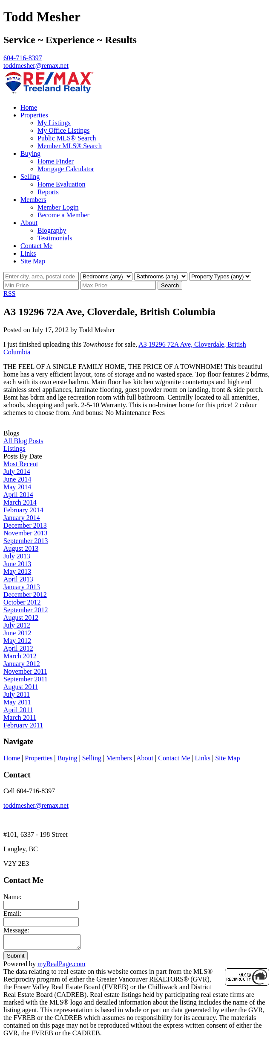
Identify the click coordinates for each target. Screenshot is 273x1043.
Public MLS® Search (66, 138)
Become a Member (63, 215)
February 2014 (23, 510)
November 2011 (25, 671)
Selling (30, 176)
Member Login (57, 207)
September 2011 (25, 679)
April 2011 (18, 709)
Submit (15, 958)
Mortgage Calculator (65, 168)
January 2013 (21, 586)
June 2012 (17, 633)
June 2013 (17, 563)
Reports (48, 192)
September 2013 (25, 540)
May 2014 (17, 487)
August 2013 (20, 548)
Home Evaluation (61, 184)
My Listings (54, 122)
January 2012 (21, 663)
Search (170, 285)
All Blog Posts (23, 440)
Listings (14, 448)
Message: (16, 930)
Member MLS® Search (69, 145)
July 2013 (16, 556)
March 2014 (20, 502)
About (28, 222)
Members (33, 199)
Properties (34, 115)
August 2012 (20, 617)
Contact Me (36, 245)
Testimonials (54, 238)
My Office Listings (63, 130)
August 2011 (20, 686)
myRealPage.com (61, 966)
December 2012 (25, 594)
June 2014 (17, 479)
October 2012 (22, 602)
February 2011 (23, 725)
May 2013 (17, 571)
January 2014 (21, 517)
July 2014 (16, 471)
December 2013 (25, 525)
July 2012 (16, 625)
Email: (12, 913)
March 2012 (20, 656)
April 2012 (18, 648)
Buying (30, 153)
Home (28, 107)
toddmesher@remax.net (36, 805)
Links (28, 253)
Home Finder (55, 161)
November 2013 (25, 533)
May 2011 (17, 702)
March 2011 (19, 717)
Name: (12, 896)
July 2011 (16, 694)
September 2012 (25, 610)
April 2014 (18, 494)
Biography (51, 230)
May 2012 (17, 640)
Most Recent (20, 463)
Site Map (32, 261)
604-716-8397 (22, 57)
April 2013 (18, 579)
